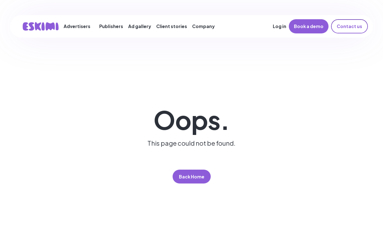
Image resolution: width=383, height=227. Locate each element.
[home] (41, 26)
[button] (79, 26)
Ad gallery (139, 26)
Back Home (191, 176)
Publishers (111, 26)
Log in (279, 26)
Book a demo (308, 26)
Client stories (171, 26)
